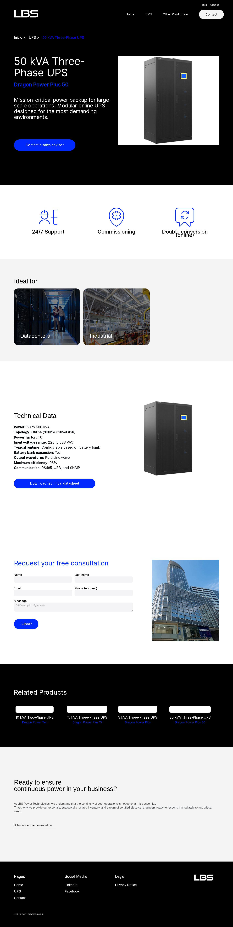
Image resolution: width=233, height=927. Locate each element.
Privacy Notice (126, 884)
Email (17, 588)
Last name (82, 574)
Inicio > (20, 37)
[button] (176, 14)
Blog (204, 5)
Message (20, 601)
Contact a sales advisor (45, 145)
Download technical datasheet (54, 483)
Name (18, 574)
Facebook (72, 891)
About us (214, 5)
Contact (211, 14)
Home (130, 14)
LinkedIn (71, 884)
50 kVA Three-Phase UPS (63, 37)
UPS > (34, 37)
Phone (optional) (86, 588)
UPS (148, 14)
